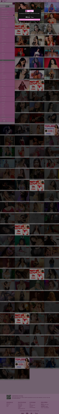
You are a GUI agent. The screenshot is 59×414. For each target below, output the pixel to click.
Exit (29, 15)
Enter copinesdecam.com (29, 19)
